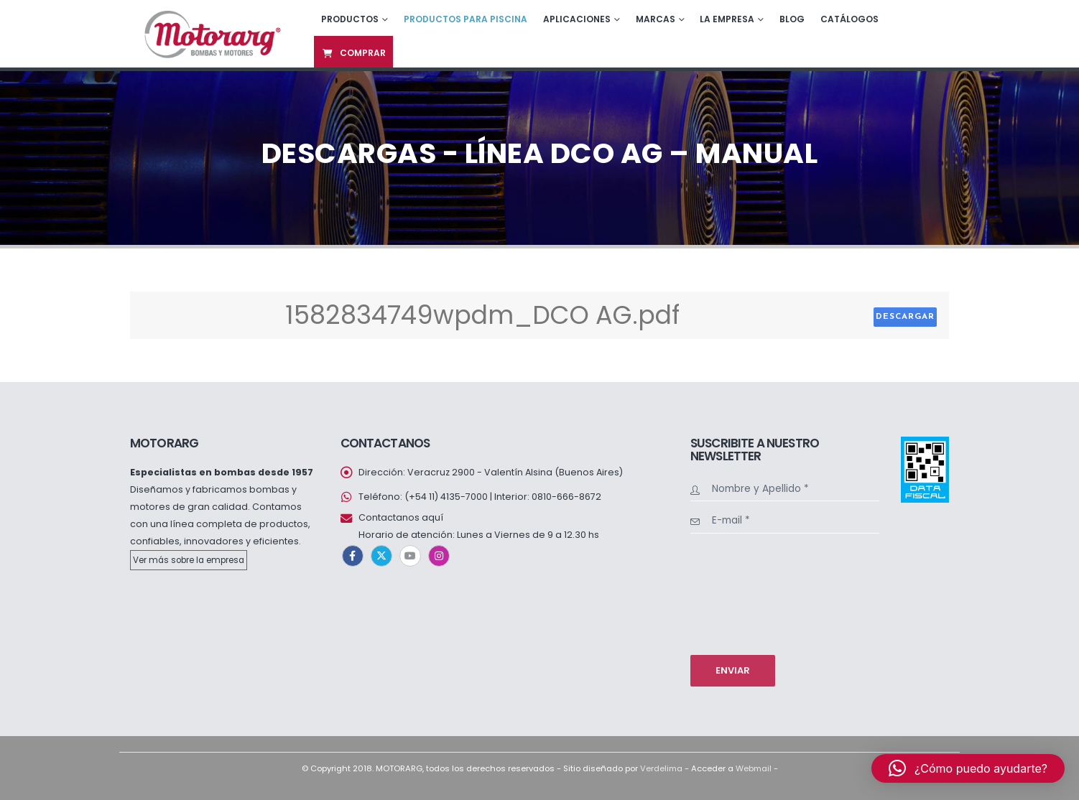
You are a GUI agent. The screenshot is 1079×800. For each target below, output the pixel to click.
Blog (792, 19)
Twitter (381, 556)
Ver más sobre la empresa (188, 560)
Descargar (905, 316)
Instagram (439, 556)
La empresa (727, 19)
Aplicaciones (577, 19)
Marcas (655, 19)
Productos (350, 19)
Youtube (410, 556)
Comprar (353, 53)
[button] (968, 768)
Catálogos (849, 19)
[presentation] (749, 592)
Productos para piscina (465, 19)
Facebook (352, 556)
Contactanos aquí (400, 517)
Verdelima (661, 768)
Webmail (754, 768)
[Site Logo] (211, 33)
